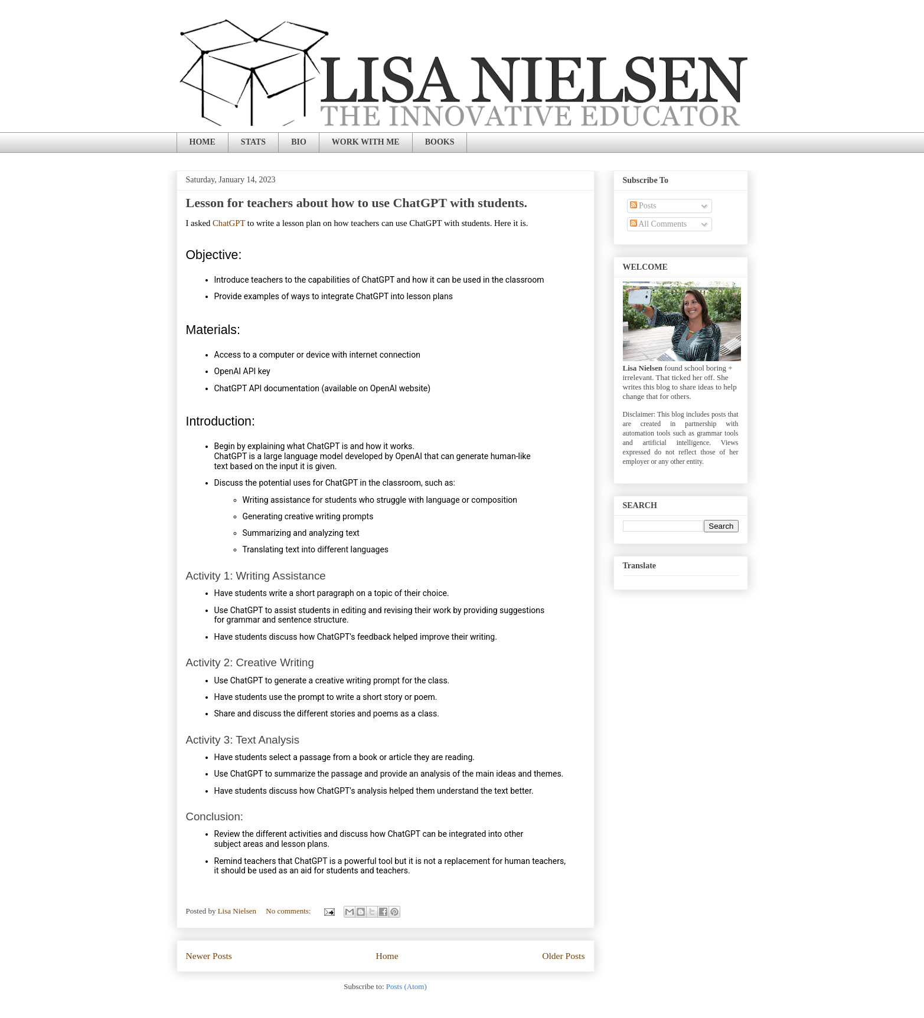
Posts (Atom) (406, 986)
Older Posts (563, 956)
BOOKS (440, 142)
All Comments (658, 224)
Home (387, 956)
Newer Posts (209, 956)
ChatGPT (229, 223)
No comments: (289, 910)
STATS (253, 142)
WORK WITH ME (366, 142)
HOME (203, 142)
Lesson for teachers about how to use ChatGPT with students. (357, 202)
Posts (643, 205)
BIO (298, 142)
